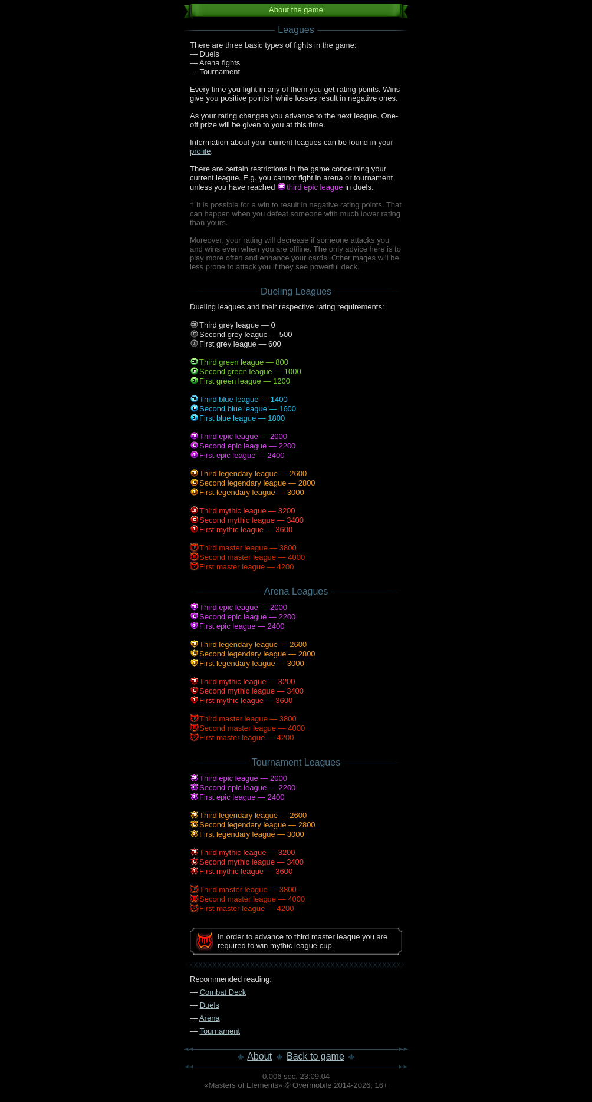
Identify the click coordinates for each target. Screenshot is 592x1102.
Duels (209, 1005)
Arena (209, 1018)
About (259, 1056)
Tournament (219, 1031)
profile (200, 151)
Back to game (315, 1056)
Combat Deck (223, 992)
